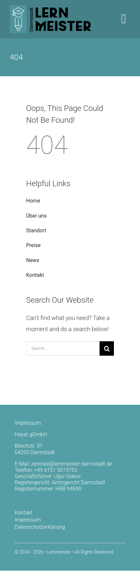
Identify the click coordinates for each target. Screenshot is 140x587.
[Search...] (63, 348)
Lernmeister (59, 552)
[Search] (107, 348)
